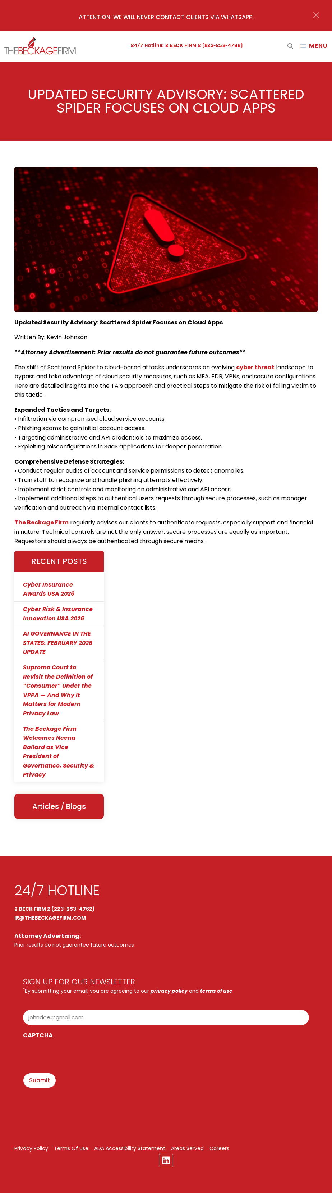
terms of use (216, 990)
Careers (219, 1148)
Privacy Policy (31, 1148)
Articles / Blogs (59, 806)
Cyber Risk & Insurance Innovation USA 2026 (58, 614)
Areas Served (187, 1148)
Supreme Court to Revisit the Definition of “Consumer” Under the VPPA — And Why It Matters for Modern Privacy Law (58, 690)
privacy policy (169, 990)
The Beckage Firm (41, 522)
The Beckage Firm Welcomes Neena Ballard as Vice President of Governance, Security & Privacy (58, 752)
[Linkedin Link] (166, 1160)
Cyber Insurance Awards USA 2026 (48, 589)
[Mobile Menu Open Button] (313, 46)
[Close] (316, 15)
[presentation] (77, 1057)
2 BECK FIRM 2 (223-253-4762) (54, 908)
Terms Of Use (71, 1148)
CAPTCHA (38, 1035)
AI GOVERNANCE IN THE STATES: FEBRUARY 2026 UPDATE (57, 642)
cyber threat (255, 367)
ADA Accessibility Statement (129, 1148)
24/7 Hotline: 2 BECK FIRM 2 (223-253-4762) (187, 46)
